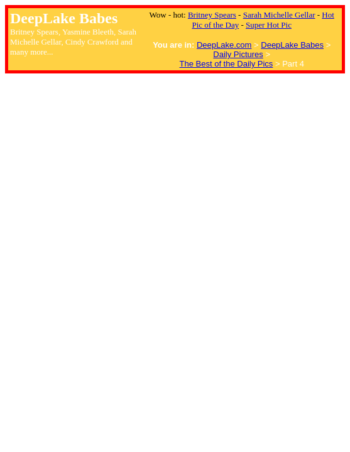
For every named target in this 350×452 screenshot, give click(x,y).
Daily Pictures (238, 54)
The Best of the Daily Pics (226, 63)
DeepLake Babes (292, 45)
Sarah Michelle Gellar (279, 14)
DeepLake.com (224, 45)
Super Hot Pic (269, 25)
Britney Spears (212, 14)
